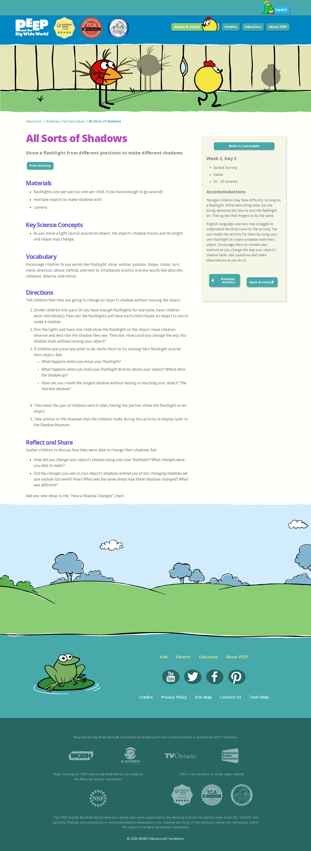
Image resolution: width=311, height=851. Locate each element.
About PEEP (278, 26)
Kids (164, 656)
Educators (253, 26)
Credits (146, 697)
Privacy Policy (174, 697)
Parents (231, 26)
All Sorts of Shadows (105, 121)
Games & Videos (196, 27)
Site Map (203, 697)
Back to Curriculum (244, 146)
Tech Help (259, 697)
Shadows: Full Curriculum (65, 121)
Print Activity (40, 165)
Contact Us (230, 697)
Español (274, 10)
